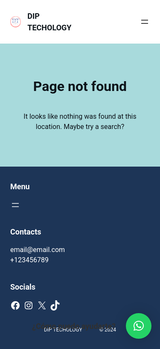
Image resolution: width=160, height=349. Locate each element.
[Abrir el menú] (145, 22)
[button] (138, 326)
